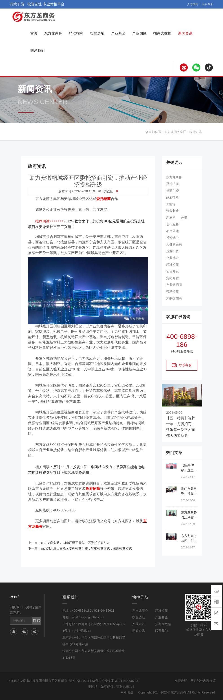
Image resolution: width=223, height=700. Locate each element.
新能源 (171, 204)
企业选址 (172, 258)
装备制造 (172, 211)
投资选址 (97, 33)
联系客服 (182, 365)
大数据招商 (174, 298)
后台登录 (207, 4)
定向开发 (172, 278)
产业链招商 (174, 285)
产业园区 (139, 33)
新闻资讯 (185, 33)
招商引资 (172, 190)
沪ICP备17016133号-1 (85, 680)
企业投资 (172, 251)
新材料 (171, 217)
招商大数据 (162, 33)
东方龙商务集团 (175, 132)
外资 (184, 217)
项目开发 (172, 271)
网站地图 (126, 691)
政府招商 (172, 197)
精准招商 (76, 33)
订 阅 (36, 620)
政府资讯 (195, 132)
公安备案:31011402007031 (121, 680)
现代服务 (172, 224)
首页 (34, 33)
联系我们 (37, 50)
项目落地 (172, 231)
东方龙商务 (53, 33)
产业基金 (118, 33)
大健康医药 (174, 244)
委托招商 (172, 184)
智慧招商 (172, 291)
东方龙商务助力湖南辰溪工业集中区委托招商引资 (75, 542)
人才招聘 (192, 4)
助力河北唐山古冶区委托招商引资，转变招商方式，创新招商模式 (86, 547)
